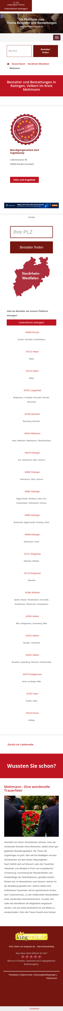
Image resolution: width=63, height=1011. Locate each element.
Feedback (13, 974)
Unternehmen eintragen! (31, 322)
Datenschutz (26, 974)
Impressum (51, 978)
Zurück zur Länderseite (20, 744)
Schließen (34, 1008)
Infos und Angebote (24, 179)
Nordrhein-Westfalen (38, 64)
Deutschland (16, 64)
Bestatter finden (45, 51)
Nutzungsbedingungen (45, 974)
